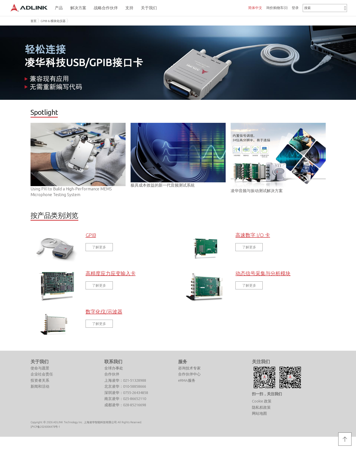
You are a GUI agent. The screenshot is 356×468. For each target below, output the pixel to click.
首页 (34, 21)
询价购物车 (277, 8)
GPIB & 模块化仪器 (53, 21)
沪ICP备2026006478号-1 (45, 429)
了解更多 (99, 250)
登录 (295, 8)
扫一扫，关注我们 (267, 397)
